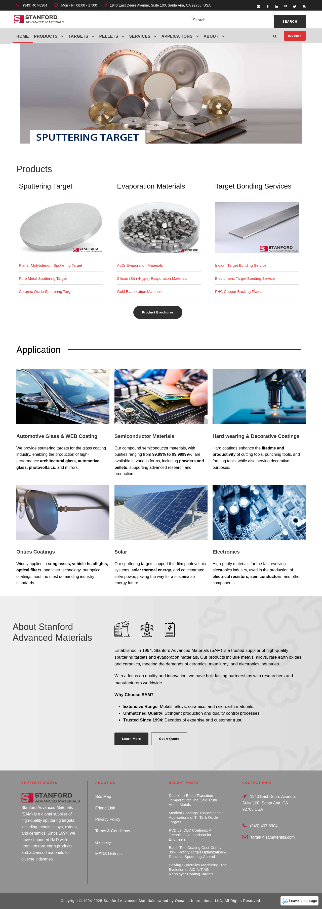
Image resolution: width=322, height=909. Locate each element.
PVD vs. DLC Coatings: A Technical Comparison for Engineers (190, 834)
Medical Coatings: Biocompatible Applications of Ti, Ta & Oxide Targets (196, 817)
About (211, 36)
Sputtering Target (45, 186)
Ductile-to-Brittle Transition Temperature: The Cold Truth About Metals (193, 800)
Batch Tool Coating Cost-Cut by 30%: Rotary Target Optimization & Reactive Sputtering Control (198, 852)
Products (46, 36)
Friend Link (105, 808)
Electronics (226, 552)
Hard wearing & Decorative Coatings (256, 436)
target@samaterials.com (273, 837)
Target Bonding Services (253, 186)
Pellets (108, 36)
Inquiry (294, 35)
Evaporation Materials (151, 186)
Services (140, 36)
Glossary (103, 842)
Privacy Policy (107, 819)
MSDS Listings (108, 854)
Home (22, 36)
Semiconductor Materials (144, 436)
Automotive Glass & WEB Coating (56, 436)
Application (38, 350)
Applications (177, 36)
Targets (78, 36)
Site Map (103, 796)
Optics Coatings (35, 552)
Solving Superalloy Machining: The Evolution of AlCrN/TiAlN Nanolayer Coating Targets (198, 869)
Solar (120, 552)
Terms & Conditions (112, 831)
